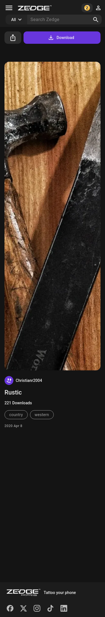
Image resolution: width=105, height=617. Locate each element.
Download (61, 37)
